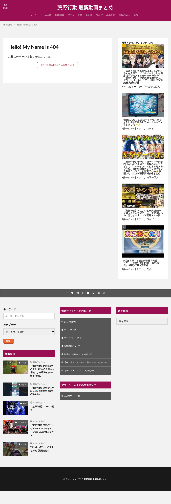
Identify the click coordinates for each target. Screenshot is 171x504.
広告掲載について (73, 348)
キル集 (89, 15)
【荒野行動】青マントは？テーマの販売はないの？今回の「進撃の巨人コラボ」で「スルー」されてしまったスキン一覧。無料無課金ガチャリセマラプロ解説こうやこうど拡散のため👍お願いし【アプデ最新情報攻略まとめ (143, 168)
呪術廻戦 (59, 15)
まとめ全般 (45, 15)
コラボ (23, 390)
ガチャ (70, 15)
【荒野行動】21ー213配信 (40, 415)
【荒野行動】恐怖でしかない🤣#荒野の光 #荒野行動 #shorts (42, 397)
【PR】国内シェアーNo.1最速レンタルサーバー (85, 367)
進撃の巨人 (124, 15)
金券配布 (110, 15)
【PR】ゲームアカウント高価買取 (81, 377)
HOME (9, 25)
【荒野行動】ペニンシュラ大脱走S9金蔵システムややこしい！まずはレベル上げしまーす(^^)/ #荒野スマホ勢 (143, 213)
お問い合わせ (71, 322)
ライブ (99, 15)
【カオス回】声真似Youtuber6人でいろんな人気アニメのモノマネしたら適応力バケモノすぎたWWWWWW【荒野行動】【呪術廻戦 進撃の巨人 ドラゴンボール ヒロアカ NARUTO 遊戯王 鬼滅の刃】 (143, 77)
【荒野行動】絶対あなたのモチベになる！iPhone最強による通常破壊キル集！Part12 (41, 374)
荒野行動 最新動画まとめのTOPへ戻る (58, 65)
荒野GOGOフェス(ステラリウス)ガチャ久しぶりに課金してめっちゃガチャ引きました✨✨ (143, 122)
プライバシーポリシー (75, 339)
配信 (80, 15)
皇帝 (135, 15)
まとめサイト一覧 (73, 403)
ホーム (33, 15)
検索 (8, 341)
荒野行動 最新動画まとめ (85, 7)
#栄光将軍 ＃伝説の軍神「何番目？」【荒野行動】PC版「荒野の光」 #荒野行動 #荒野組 (141, 263)
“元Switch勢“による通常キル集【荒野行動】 (42, 460)
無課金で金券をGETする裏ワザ (80, 356)
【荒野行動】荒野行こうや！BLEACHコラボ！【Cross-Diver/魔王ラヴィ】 (42, 438)
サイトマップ (71, 330)
